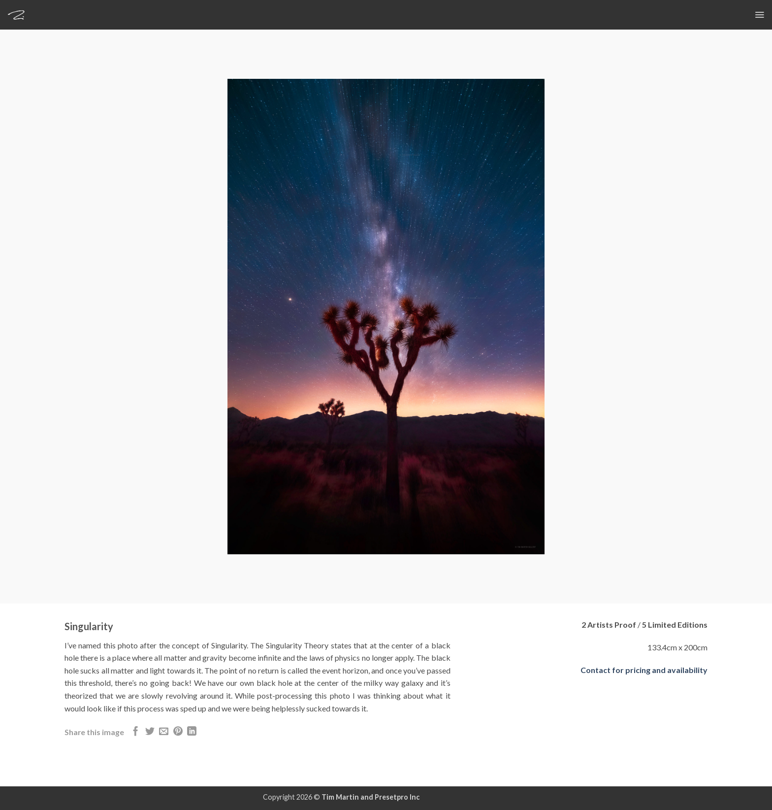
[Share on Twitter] (150, 732)
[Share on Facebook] (135, 732)
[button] (759, 14)
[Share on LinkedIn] (191, 732)
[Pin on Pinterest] (178, 732)
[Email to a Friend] (163, 732)
